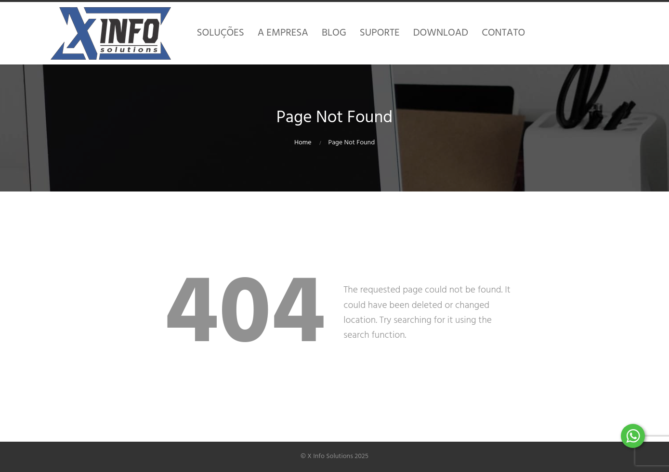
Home (303, 142)
